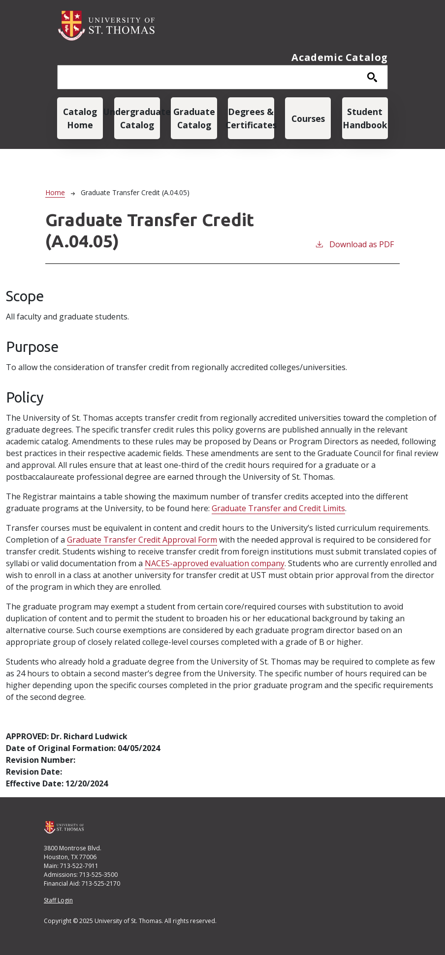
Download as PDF (354, 244)
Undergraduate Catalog (137, 118)
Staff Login (58, 900)
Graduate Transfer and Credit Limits (278, 508)
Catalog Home (80, 118)
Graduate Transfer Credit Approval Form (142, 539)
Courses (308, 118)
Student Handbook (365, 118)
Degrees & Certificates (251, 118)
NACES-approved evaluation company (215, 563)
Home (55, 192)
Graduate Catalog (194, 118)
